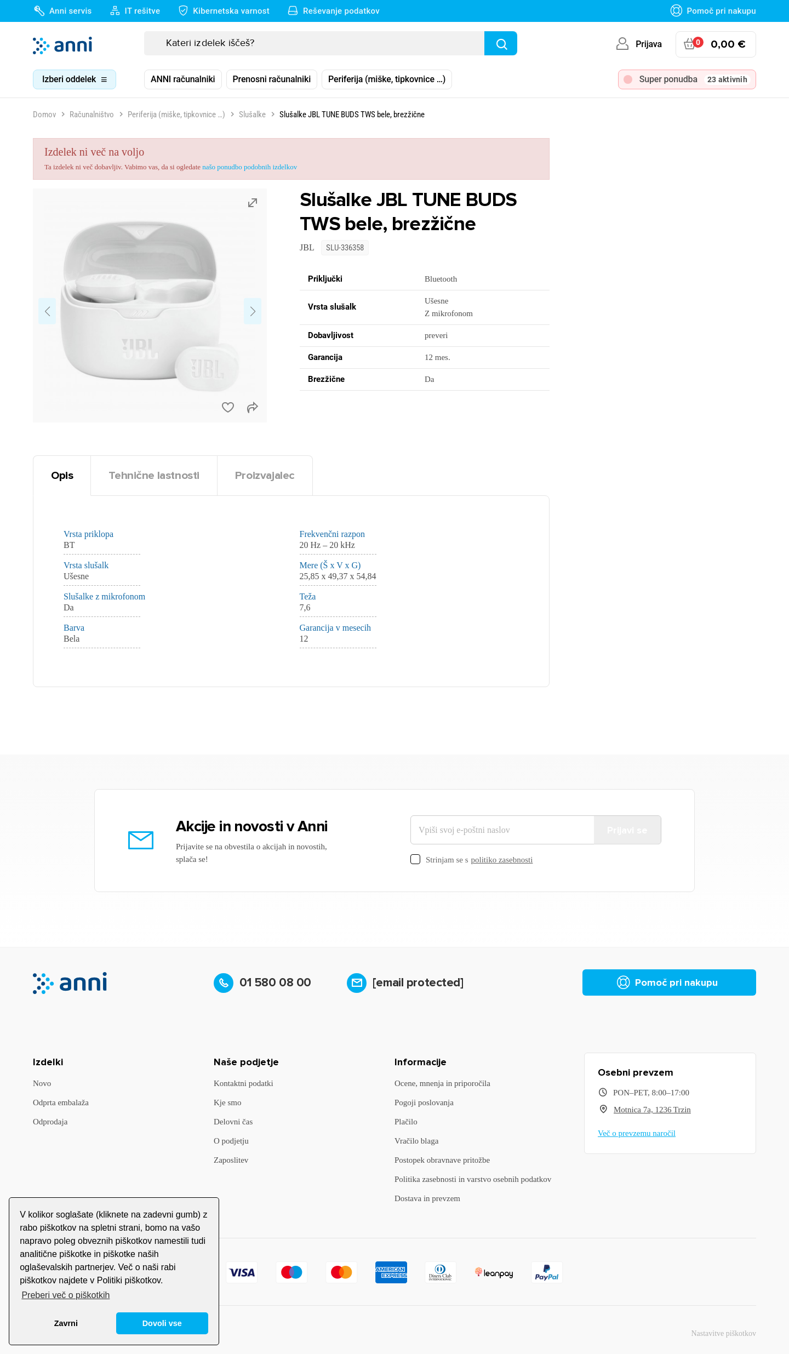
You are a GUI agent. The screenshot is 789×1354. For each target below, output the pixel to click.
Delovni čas (233, 1121)
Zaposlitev (231, 1160)
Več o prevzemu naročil (637, 1133)
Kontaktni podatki (243, 1083)
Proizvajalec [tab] (265, 475)
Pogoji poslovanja (424, 1102)
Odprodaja (50, 1121)
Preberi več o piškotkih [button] (65, 1295)
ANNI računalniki (183, 79)
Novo (42, 1083)
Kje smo (227, 1102)
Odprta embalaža (61, 1102)
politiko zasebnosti (502, 859)
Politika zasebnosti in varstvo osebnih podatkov (473, 1179)
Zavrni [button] (66, 1323)
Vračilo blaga (416, 1140)
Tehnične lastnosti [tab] (153, 475)
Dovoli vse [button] (162, 1323)
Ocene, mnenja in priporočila (442, 1083)
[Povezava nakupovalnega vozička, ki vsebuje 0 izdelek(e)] (716, 44)
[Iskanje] (330, 43)
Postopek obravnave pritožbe (442, 1160)
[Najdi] (500, 43)
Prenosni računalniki (272, 79)
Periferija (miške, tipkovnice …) (386, 79)
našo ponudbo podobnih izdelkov (249, 167)
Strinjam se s (471, 860)
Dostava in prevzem (427, 1198)
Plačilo (406, 1121)
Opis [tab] (62, 475)
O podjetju (231, 1140)
